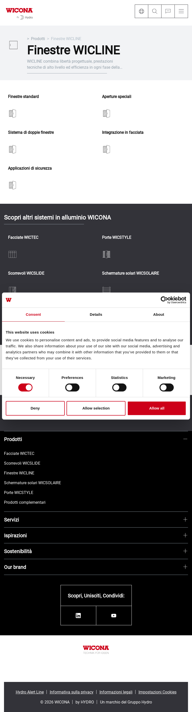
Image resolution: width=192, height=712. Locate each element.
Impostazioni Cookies (157, 691)
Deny (35, 408)
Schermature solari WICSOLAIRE (130, 273)
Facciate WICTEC (23, 237)
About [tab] (158, 314)
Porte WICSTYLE (116, 237)
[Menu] (181, 11)
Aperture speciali (116, 96)
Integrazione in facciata (123, 132)
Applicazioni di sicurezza (30, 168)
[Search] (154, 11)
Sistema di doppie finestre (31, 132)
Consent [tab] (33, 314)
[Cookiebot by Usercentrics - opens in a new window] (164, 300)
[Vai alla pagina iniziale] (19, 13)
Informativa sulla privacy (72, 691)
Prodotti (38, 38)
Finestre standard (23, 96)
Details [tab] (96, 314)
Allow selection (96, 408)
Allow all (156, 408)
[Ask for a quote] (167, 11)
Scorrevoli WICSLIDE (26, 273)
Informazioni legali (116, 691)
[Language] (141, 11)
